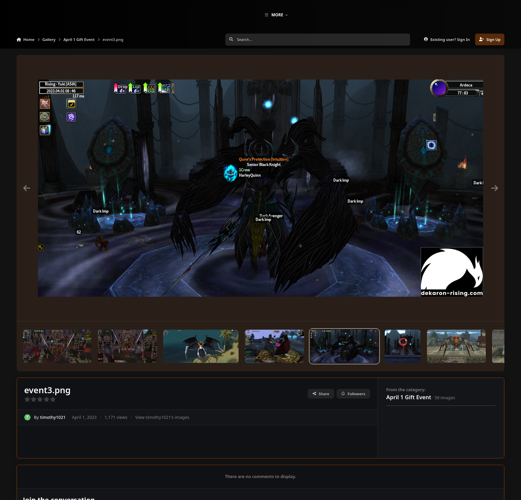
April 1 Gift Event (408, 408)
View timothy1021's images (162, 428)
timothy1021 (52, 428)
